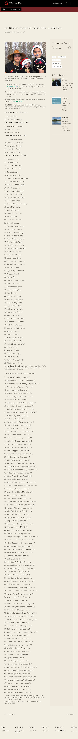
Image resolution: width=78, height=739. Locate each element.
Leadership (5, 730)
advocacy (62, 56)
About (3, 727)
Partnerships (60, 730)
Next (69, 714)
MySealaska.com (13, 86)
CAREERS (45, 727)
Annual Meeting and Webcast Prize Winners (66, 105)
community (56, 63)
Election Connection (11, 9)
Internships (59, 727)
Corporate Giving (19, 731)
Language (45, 730)
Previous (10, 714)
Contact (32, 730)
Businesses (56, 60)
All (54, 56)
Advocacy (19, 727)
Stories (32, 727)
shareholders (57, 66)
